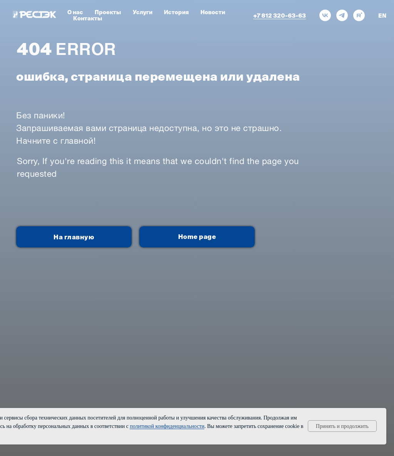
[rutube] (359, 15)
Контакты (87, 18)
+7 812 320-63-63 (279, 15)
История (176, 12)
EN (382, 16)
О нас (75, 12)
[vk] (325, 15)
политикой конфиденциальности (167, 426)
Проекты (108, 12)
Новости (212, 12)
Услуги (142, 12)
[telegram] (342, 15)
